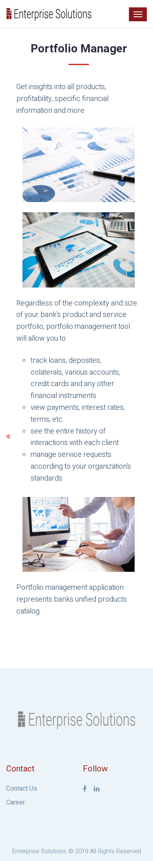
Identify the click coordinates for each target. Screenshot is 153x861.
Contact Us (21, 789)
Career (15, 802)
